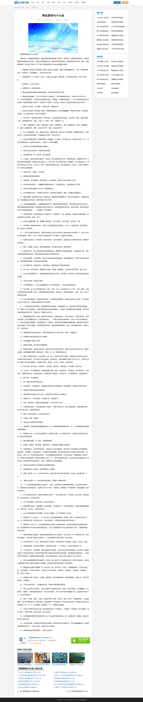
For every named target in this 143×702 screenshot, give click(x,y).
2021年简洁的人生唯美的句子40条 (108, 70)
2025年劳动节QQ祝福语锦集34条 (122, 49)
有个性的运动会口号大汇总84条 (107, 79)
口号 (64, 2)
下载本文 (65, 20)
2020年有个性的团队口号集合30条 (108, 66)
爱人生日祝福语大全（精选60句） (108, 31)
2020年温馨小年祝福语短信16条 (121, 75)
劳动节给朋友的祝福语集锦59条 (121, 31)
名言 (43, 2)
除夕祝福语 (115, 93)
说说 (59, 2)
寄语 (53, 2)
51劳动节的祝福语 (117, 44)
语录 (48, 2)
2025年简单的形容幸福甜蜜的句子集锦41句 (69, 684)
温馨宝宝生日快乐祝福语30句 (106, 49)
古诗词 (70, 2)
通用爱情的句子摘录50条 (31, 691)
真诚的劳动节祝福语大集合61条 (121, 22)
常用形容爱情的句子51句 (79, 691)
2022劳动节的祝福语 (118, 26)
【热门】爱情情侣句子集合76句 (29, 672)
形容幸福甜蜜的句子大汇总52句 (29, 681)
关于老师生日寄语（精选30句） (107, 35)
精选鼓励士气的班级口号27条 (121, 70)
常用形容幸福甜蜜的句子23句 (64, 681)
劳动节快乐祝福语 (117, 17)
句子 (38, 2)
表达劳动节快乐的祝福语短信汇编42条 (109, 44)
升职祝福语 (115, 88)
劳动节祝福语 (101, 22)
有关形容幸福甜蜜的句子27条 (64, 678)
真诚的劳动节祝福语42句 (119, 40)
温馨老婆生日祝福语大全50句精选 (122, 35)
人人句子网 (69, 700)
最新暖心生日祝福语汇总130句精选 (108, 40)
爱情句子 (35, 7)
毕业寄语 (100, 93)
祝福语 (83, 2)
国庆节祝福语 (115, 84)
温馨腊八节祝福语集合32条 (120, 79)
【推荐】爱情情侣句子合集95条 (65, 672)
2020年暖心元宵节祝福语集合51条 (108, 61)
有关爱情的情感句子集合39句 (28, 684)
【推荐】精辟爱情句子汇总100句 (29, 678)
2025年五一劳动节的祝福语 (106, 17)
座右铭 (77, 2)
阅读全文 (59, 20)
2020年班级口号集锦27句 (105, 75)
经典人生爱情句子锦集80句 (27, 687)
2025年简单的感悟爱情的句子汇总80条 (31, 675)
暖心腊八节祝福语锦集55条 (120, 61)
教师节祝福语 (101, 84)
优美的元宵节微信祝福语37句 (121, 66)
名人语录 (100, 88)
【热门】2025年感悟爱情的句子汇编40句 (68, 675)
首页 (32, 2)
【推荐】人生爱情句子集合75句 (65, 687)
